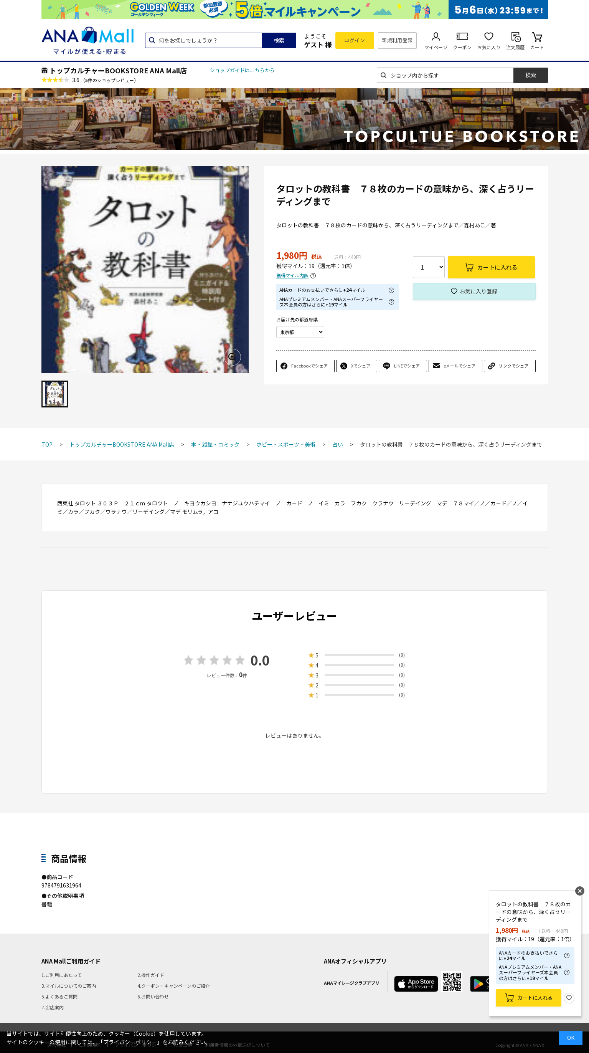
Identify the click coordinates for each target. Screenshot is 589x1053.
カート (537, 47)
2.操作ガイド (150, 975)
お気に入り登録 (478, 291)
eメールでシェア (459, 366)
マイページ (435, 47)
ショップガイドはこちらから (242, 70)
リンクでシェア (513, 366)
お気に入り (488, 47)
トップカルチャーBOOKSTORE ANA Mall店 (118, 70)
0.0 (260, 660)
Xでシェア (360, 366)
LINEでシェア (407, 366)
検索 (279, 40)
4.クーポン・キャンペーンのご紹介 (173, 985)
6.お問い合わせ (153, 996)
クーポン (462, 47)
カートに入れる (535, 997)
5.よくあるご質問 (59, 996)
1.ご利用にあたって (61, 975)
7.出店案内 (52, 1007)
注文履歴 (515, 47)
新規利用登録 (397, 40)
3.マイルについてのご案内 (68, 985)
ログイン (354, 40)
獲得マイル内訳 (292, 275)
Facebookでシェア (309, 366)
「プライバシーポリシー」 (130, 1042)
